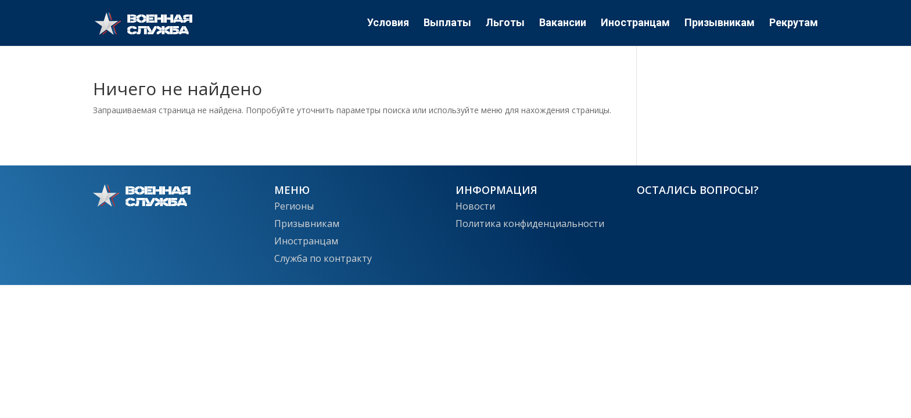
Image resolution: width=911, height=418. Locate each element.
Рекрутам (793, 24)
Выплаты (447, 24)
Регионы (294, 205)
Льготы (505, 24)
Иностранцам (635, 24)
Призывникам (719, 24)
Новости (475, 205)
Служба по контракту (323, 257)
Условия (388, 24)
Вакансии (562, 24)
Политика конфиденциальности (530, 222)
